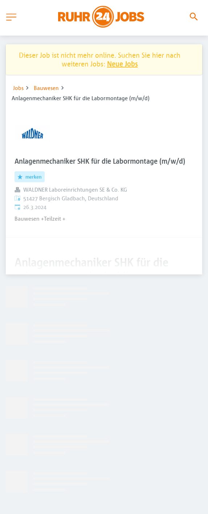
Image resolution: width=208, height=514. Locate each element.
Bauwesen (46, 87)
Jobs (18, 87)
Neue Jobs (122, 63)
